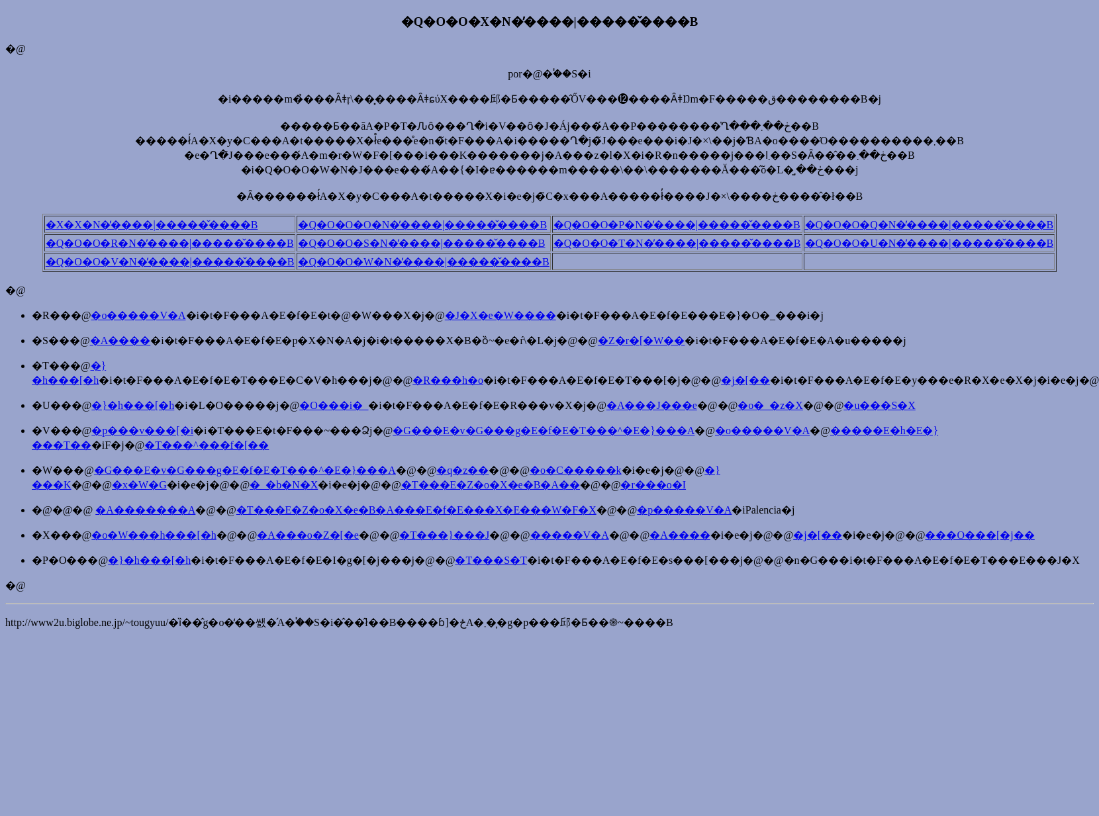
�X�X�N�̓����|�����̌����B (152, 224)
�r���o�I (653, 484)
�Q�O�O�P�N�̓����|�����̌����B (676, 224)
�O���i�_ (333, 405)
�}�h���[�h (132, 405)
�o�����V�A (138, 315)
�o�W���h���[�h (153, 535)
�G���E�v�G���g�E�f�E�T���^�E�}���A (543, 430)
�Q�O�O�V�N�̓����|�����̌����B (170, 261)
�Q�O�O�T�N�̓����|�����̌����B (677, 243)
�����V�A (569, 535)
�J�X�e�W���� (500, 315)
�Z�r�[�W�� (641, 340)
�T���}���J (444, 535)
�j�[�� (745, 380)
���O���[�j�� (979, 535)
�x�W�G (139, 484)
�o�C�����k (576, 470)
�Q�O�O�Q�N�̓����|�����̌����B (929, 224)
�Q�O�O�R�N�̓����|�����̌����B (170, 243)
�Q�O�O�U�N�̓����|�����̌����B (929, 243)
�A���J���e (651, 405)
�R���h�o (447, 380)
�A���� (120, 340)
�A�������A (145, 510)
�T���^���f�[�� (206, 445)
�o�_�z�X (770, 405)
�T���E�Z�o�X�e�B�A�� (490, 484)
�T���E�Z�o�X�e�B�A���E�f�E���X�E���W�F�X (416, 510)
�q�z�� (462, 470)
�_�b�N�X (284, 484)
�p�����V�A (684, 510)
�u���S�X (879, 405)
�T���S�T (490, 560)
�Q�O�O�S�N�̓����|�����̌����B (421, 243)
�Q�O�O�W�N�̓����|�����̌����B (423, 261)
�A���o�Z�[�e (308, 535)
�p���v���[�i (142, 430)
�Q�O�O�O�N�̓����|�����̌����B (422, 224)
